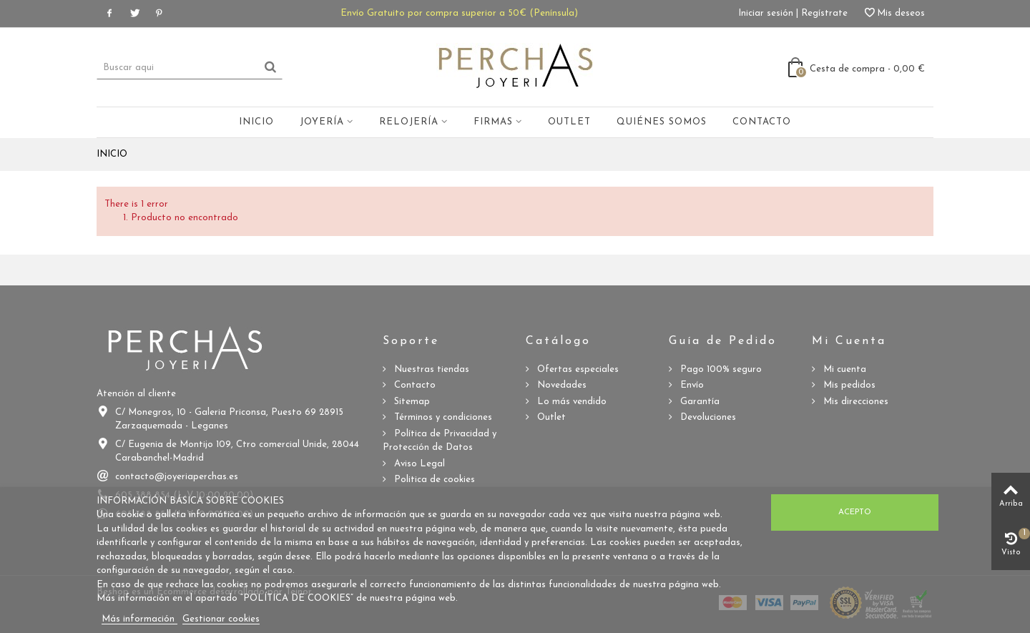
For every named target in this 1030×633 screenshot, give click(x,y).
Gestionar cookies (221, 619)
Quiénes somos (662, 122)
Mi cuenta (843, 369)
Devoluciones (706, 417)
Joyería (322, 122)
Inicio (256, 122)
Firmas (493, 122)
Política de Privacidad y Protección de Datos (439, 441)
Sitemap (410, 401)
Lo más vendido (570, 401)
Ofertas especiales (576, 369)
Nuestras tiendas (430, 369)
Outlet (569, 122)
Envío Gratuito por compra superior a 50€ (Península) (459, 13)
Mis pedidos (848, 385)
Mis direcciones (854, 401)
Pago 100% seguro (719, 369)
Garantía (698, 401)
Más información (139, 619)
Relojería (408, 122)
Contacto (761, 122)
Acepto (854, 512)
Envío (690, 385)
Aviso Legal (418, 463)
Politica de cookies (433, 479)
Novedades (560, 385)
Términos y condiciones (441, 417)
